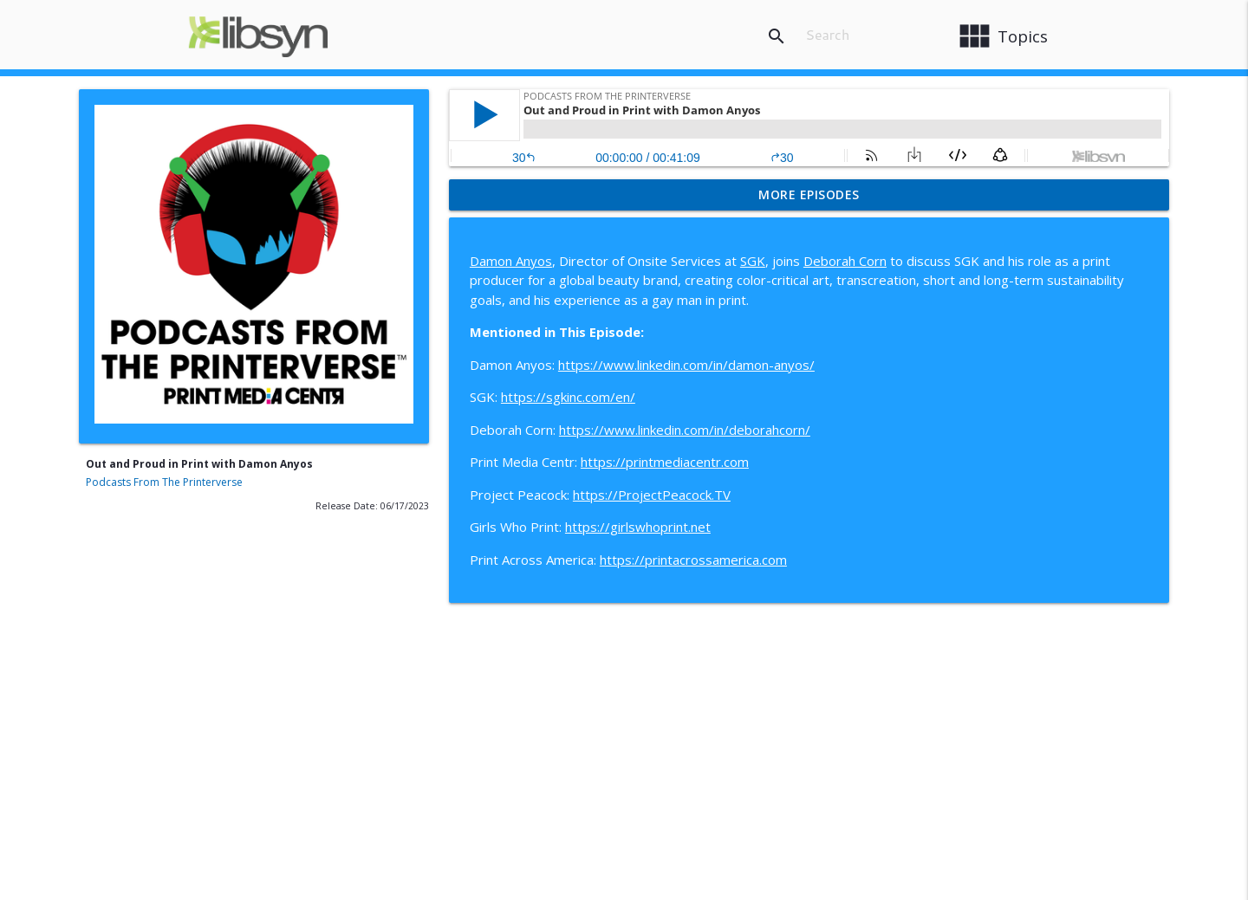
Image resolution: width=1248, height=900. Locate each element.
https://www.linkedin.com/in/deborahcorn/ (684, 429)
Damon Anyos (511, 260)
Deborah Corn (845, 260)
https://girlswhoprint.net (638, 526)
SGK (752, 260)
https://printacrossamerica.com (693, 559)
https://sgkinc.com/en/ (568, 396)
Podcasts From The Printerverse (164, 482)
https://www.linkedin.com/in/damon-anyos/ (686, 364)
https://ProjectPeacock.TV (652, 494)
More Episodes (809, 194)
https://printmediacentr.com (665, 461)
